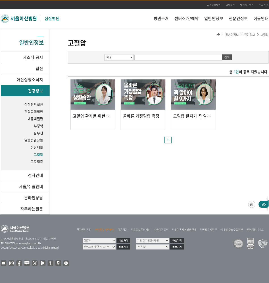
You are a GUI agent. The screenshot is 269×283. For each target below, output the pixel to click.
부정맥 (38, 125)
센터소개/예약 (186, 18)
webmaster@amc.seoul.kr (28, 243)
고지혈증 (37, 161)
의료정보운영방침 (140, 230)
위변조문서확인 (208, 230)
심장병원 (52, 18)
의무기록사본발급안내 (184, 230)
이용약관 (122, 230)
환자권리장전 (84, 230)
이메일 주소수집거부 (231, 230)
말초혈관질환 (33, 140)
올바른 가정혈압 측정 (141, 116)
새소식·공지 (33, 57)
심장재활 (37, 147)
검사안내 (35, 175)
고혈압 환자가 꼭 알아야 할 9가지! (193, 116)
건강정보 (249, 34)
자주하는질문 (31, 209)
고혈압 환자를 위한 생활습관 (93, 116)
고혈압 (265, 34)
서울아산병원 (214, 5)
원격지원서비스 (255, 230)
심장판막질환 (33, 104)
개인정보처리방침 (104, 230)
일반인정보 (213, 18)
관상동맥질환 (33, 111)
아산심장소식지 (30, 80)
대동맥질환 (35, 118)
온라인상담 (33, 198)
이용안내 (261, 18)
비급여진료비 (161, 230)
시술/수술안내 (31, 186)
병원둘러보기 (247, 5)
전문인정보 (238, 18)
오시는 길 (264, 5)
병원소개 (161, 18)
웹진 (39, 68)
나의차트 (230, 5)
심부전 (38, 133)
